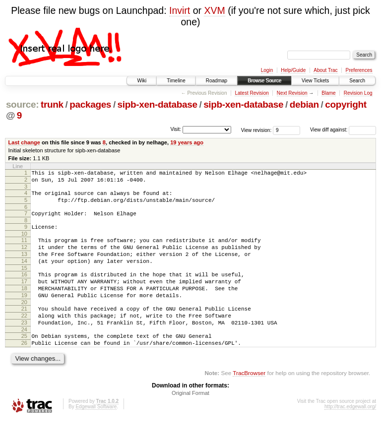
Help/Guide (293, 70)
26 (24, 370)
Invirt (179, 10)
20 (24, 323)
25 (24, 361)
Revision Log (358, 93)
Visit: (175, 129)
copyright (345, 104)
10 (24, 243)
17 (24, 298)
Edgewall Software (96, 435)
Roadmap (216, 80)
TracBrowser (249, 401)
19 (24, 315)
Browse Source (264, 80)
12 (24, 257)
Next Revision (292, 93)
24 (24, 355)
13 (24, 266)
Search (357, 80)
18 (24, 306)
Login (267, 70)
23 (24, 346)
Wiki (141, 80)
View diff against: (343, 129)
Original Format (190, 421)
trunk (52, 104)
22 (24, 338)
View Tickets (315, 80)
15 (24, 283)
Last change (24, 142)
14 (24, 274)
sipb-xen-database (157, 104)
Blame (328, 93)
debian (304, 104)
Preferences (359, 70)
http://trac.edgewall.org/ (350, 435)
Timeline (176, 80)
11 (24, 249)
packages (90, 104)
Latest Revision (251, 93)
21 (24, 329)
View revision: (256, 129)
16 (24, 289)
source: (22, 104)
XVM (214, 10)
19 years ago (186, 142)
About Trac (325, 70)
